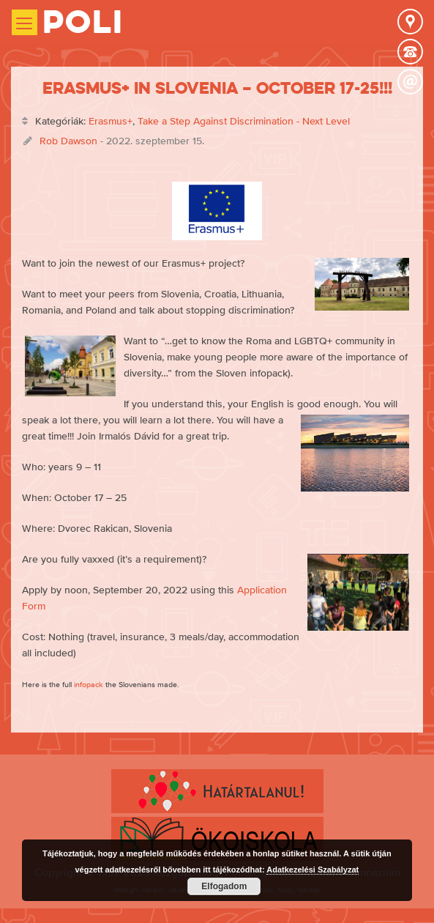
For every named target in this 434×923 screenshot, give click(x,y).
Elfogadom (224, 886)
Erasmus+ (110, 121)
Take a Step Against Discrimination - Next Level (244, 121)
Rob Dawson (68, 141)
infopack (88, 684)
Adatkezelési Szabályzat (312, 869)
